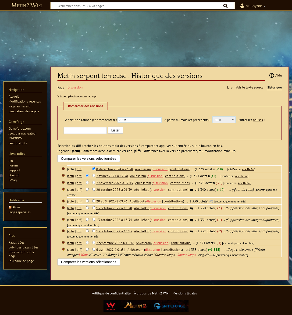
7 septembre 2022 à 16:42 (115, 243)
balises (258, 119)
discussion (160, 169)
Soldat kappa (186, 254)
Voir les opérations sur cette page (76, 96)
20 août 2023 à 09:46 (112, 201)
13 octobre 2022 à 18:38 (114, 208)
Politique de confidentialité (111, 293)
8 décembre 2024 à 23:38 (114, 169)
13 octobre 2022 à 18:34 (114, 219)
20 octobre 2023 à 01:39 (114, 189)
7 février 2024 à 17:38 (112, 175)
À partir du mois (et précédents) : (187, 119)
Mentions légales (185, 293)
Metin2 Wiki (27, 5)
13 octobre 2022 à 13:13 (114, 231)
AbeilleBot (248, 169)
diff (79, 169)
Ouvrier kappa (165, 254)
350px (82, 254)
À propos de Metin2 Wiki (151, 293)
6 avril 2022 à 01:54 (110, 249)
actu (71, 175)
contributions (179, 169)
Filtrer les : (251, 119)
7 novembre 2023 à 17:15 (114, 183)
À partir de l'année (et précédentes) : (91, 119)
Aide (278, 75)
